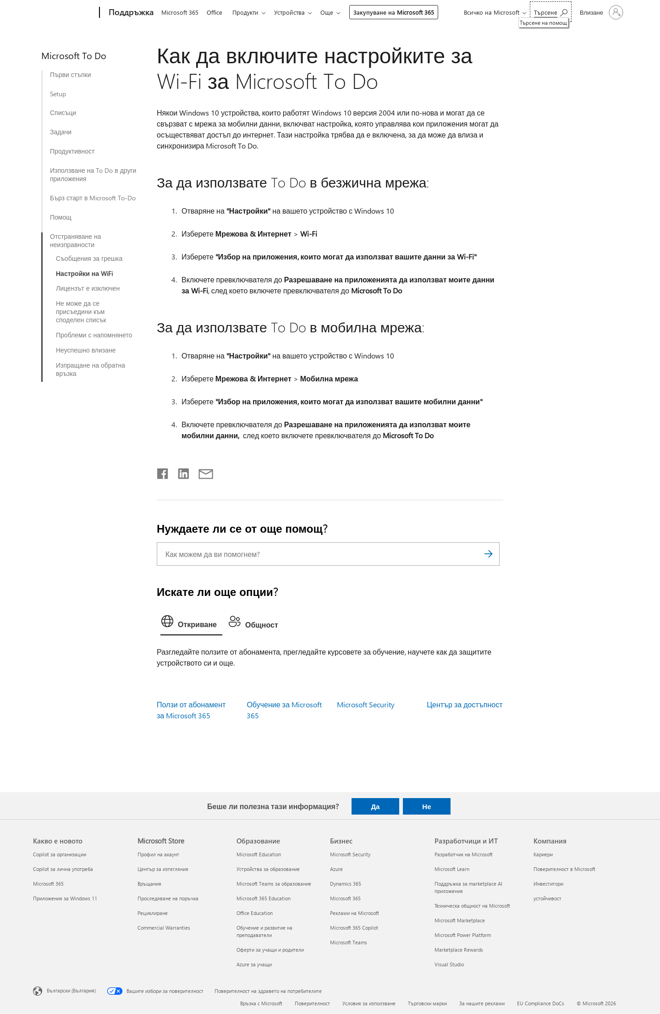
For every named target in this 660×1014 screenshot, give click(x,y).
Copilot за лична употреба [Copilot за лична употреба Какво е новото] (63, 868)
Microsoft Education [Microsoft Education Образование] (258, 854)
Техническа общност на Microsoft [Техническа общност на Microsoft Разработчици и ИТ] (472, 905)
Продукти (249, 12)
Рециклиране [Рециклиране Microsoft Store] (153, 912)
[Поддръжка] (130, 12)
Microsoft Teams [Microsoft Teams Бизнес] (348, 942)
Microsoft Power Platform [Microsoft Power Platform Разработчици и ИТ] (462, 934)
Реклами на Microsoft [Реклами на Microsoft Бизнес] (354, 912)
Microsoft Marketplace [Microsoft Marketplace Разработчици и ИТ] (459, 920)
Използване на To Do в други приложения (93, 174)
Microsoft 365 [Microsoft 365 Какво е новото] (48, 883)
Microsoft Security (366, 704)
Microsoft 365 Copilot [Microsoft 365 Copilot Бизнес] (354, 927)
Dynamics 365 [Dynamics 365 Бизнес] (345, 883)
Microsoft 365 (179, 12)
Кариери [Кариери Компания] (543, 854)
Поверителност (312, 1003)
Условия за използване (369, 1003)
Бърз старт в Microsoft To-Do (93, 198)
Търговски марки (427, 1003)
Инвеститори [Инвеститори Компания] (548, 883)
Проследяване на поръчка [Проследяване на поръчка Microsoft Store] (168, 898)
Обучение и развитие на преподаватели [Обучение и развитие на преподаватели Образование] (264, 931)
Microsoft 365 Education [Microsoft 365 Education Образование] (263, 898)
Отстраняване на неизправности (75, 240)
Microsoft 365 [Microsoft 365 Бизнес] (345, 898)
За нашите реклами (482, 1003)
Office (216, 12)
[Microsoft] (64, 12)
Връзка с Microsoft (261, 1003)
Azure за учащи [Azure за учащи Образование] (254, 964)
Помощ (61, 217)
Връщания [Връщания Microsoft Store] (149, 883)
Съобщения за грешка (89, 258)
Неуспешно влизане (86, 350)
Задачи (61, 132)
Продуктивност (72, 151)
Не (426, 806)
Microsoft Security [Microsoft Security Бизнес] (350, 854)
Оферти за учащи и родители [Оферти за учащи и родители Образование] (270, 949)
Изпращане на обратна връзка (90, 369)
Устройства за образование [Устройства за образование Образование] (268, 868)
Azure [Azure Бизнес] (336, 868)
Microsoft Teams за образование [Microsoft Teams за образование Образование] (273, 883)
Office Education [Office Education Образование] (254, 912)
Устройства (295, 12)
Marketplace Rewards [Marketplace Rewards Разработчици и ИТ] (458, 949)
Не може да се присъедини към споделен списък (81, 311)
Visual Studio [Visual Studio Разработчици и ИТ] (449, 964)
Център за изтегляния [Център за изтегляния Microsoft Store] (163, 868)
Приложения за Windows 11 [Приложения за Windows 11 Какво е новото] (65, 898)
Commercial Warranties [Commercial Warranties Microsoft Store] (164, 927)
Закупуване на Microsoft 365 (401, 12)
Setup (58, 94)
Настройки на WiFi (84, 274)
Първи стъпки (70, 75)
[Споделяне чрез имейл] (201, 471)
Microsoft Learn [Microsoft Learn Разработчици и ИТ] (451, 868)
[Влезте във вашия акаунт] (600, 12)
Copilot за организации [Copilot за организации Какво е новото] (59, 854)
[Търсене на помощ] (551, 11)
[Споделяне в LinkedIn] (180, 471)
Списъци (63, 113)
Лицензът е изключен (88, 288)
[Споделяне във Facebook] (163, 471)
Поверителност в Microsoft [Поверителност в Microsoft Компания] (564, 868)
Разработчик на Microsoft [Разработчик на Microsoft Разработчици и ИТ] (463, 854)
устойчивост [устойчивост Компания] (547, 898)
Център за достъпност (464, 704)
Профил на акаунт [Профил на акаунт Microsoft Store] (158, 854)
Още (334, 12)
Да (375, 806)
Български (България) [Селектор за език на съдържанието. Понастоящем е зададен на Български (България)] (71, 990)
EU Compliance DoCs (540, 1003)
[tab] (191, 623)
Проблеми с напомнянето (94, 335)
